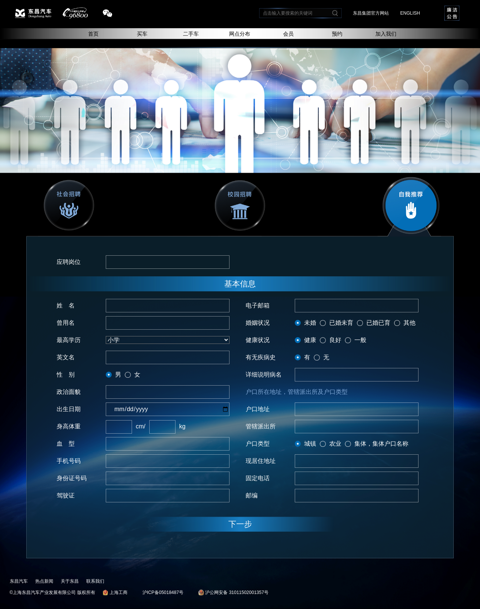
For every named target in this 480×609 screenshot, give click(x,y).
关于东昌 (70, 581)
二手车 (191, 34)
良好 (335, 340)
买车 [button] (142, 34)
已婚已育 (378, 323)
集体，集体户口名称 (381, 443)
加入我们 (385, 34)
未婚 (310, 323)
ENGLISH (410, 13)
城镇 (310, 443)
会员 (288, 34)
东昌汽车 (19, 581)
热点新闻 (44, 581)
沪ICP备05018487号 (162, 592)
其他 (410, 323)
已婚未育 (341, 323)
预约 (337, 34)
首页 (93, 34)
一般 (360, 340)
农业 (335, 443)
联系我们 (95, 581)
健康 (310, 340)
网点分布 (239, 34)
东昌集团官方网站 (371, 13)
